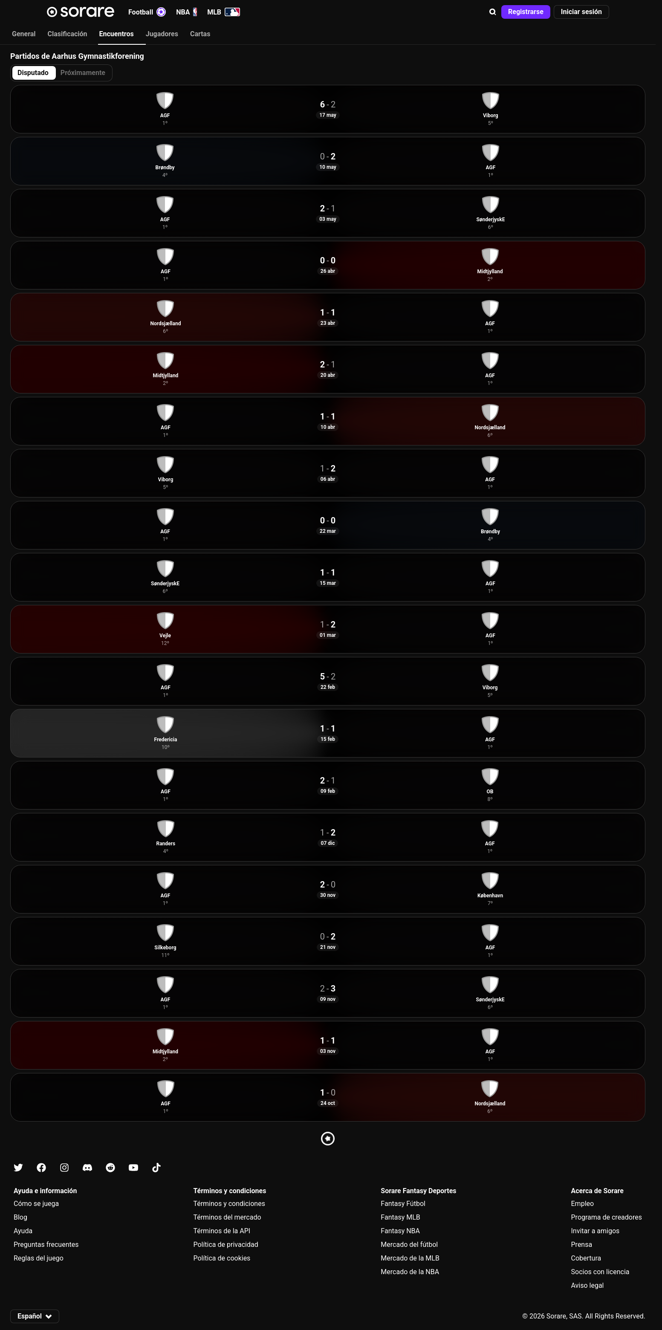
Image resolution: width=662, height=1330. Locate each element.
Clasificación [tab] (67, 34)
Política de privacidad (225, 1244)
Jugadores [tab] (162, 34)
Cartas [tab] (200, 34)
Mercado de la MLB (410, 1258)
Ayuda (23, 1231)
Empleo (582, 1204)
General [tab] (24, 34)
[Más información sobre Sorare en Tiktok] (156, 1168)
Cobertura (586, 1258)
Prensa (582, 1244)
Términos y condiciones (229, 1204)
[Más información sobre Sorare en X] (18, 1168)
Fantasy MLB (400, 1217)
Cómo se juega (36, 1204)
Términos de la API (221, 1231)
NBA (186, 12)
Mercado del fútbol (409, 1244)
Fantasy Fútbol (403, 1204)
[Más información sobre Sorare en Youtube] (133, 1168)
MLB (223, 12)
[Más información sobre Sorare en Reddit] (110, 1168)
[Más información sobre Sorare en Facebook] (41, 1168)
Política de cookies (221, 1258)
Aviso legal (587, 1285)
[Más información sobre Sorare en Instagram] (64, 1168)
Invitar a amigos (595, 1231)
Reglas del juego (39, 1258)
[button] (492, 11)
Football (147, 12)
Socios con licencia (600, 1272)
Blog (20, 1217)
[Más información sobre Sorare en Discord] (87, 1168)
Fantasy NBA (400, 1231)
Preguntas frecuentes (46, 1244)
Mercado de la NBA (410, 1272)
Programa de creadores (606, 1217)
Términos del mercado (227, 1217)
